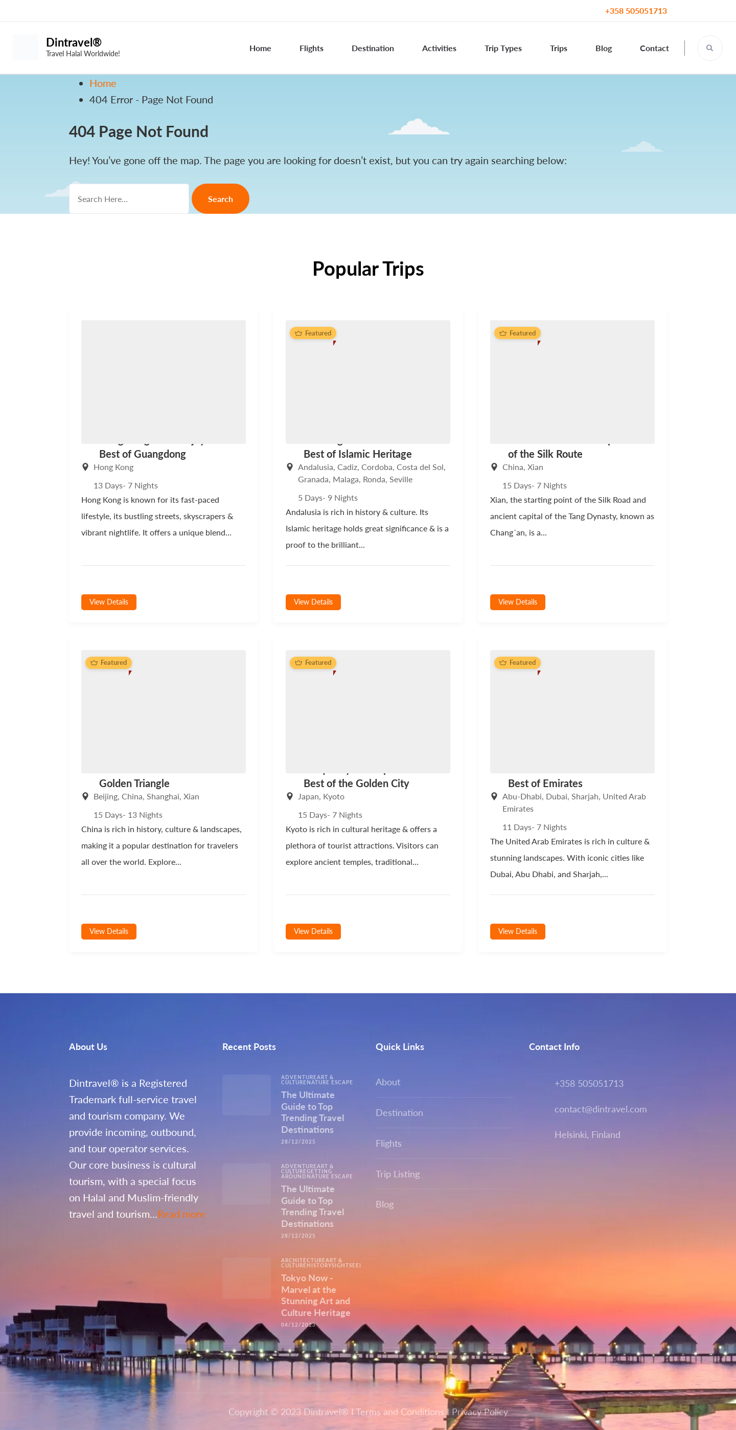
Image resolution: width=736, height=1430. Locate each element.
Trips (558, 48)
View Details (108, 601)
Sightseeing (351, 1265)
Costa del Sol (420, 467)
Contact (654, 48)
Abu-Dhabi (522, 796)
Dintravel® (74, 42)
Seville (400, 479)
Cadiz (347, 467)
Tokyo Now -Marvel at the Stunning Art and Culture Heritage (316, 1295)
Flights (312, 48)
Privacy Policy (480, 1411)
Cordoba (377, 467)
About (388, 1081)
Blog (603, 48)
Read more (181, 1214)
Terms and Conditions (400, 1411)
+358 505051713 (636, 10)
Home (260, 48)
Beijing (106, 796)
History (319, 1265)
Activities (439, 48)
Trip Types (503, 48)
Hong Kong (113, 467)
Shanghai (163, 796)
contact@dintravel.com (601, 1108)
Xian (535, 467)
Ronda (374, 479)
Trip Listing (398, 1173)
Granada (313, 479)
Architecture (303, 1260)
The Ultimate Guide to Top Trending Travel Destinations (312, 1112)
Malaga (346, 479)
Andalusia (315, 467)
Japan (308, 796)
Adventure (299, 1077)
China (512, 467)
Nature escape (330, 1082)
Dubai (556, 796)
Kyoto (333, 796)
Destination (373, 48)
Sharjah (585, 796)
